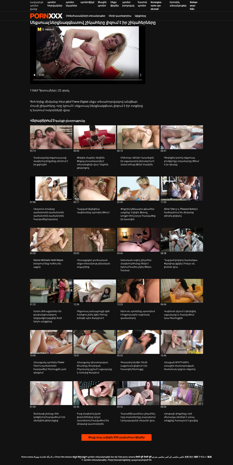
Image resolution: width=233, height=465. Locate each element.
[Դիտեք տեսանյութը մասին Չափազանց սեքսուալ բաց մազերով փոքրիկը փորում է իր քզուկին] (51, 137)
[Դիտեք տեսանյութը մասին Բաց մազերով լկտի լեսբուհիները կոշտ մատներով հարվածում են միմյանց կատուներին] (95, 393)
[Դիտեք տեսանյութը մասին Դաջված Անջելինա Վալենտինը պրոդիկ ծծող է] (95, 188)
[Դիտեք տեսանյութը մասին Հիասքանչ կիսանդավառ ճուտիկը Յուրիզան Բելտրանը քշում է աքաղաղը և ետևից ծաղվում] (95, 342)
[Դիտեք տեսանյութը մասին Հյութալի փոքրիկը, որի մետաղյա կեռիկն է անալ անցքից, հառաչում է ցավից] (182, 393)
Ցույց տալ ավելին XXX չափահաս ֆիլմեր (116, 437)
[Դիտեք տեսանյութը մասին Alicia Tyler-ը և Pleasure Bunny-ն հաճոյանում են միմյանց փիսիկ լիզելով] (182, 188)
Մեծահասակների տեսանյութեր (85, 16)
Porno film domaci (63, 457)
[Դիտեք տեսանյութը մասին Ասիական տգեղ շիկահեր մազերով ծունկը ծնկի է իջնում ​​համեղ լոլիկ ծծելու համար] (138, 240)
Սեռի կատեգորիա (120, 16)
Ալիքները (140, 16)
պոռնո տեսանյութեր (98, 457)
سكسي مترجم (158, 457)
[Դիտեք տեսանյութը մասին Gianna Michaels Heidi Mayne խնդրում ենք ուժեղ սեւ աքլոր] (51, 240)
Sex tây (114, 457)
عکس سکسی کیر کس (174, 457)
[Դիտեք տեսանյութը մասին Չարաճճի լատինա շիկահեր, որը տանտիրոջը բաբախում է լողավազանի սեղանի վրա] (138, 393)
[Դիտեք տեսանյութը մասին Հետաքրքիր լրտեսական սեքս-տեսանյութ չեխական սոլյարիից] (95, 240)
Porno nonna (27, 457)
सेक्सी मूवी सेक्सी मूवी (143, 457)
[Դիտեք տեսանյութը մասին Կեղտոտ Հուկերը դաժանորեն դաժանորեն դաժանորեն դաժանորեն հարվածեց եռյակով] (51, 188)
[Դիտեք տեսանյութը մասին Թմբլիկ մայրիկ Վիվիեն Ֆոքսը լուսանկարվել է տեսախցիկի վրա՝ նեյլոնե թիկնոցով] (95, 137)
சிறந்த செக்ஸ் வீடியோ (44, 457)
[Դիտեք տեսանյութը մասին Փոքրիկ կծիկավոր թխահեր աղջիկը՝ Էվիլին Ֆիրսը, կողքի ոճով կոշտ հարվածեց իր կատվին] (138, 188)
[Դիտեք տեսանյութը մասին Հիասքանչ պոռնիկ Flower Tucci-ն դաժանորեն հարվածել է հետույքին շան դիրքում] (51, 342)
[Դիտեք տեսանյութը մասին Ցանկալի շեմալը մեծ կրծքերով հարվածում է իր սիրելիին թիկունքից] (51, 393)
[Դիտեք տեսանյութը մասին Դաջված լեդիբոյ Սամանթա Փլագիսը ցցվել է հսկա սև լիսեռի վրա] (182, 240)
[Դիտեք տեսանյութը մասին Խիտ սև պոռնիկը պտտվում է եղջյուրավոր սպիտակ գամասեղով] (138, 291)
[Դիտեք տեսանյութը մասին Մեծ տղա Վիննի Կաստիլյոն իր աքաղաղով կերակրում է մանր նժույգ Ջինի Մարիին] (138, 137)
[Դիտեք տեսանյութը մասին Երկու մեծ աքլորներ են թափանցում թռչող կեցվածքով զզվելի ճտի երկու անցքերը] (51, 291)
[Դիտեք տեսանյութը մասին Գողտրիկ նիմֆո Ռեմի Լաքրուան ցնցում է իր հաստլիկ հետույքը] (138, 342)
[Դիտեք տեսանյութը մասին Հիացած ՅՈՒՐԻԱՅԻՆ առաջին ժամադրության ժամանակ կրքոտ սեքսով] (182, 342)
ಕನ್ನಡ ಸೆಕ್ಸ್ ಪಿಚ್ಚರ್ (80, 457)
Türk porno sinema (126, 457)
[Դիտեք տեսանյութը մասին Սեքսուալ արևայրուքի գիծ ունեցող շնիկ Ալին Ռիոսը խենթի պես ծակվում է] (95, 291)
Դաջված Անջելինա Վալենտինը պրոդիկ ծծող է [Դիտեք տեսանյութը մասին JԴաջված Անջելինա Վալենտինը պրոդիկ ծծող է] (93, 211)
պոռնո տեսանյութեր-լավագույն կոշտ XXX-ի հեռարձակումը (46, 16)
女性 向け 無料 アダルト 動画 (198, 457)
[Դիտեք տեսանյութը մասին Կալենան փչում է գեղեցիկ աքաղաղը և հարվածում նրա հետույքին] (182, 291)
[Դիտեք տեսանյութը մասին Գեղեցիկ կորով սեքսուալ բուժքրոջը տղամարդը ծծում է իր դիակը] (182, 137)
